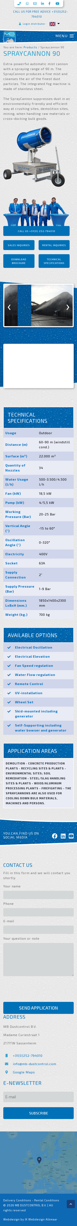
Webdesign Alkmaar (42, 1219)
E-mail (8, 921)
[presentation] (9, 305)
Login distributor (31, 23)
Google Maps (19, 1072)
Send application (38, 1007)
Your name (12, 886)
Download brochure (18, 261)
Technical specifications (54, 261)
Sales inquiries (19, 245)
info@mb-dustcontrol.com (29, 1064)
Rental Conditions (46, 1200)
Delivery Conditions (17, 1200)
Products (30, 47)
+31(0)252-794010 (23, 1055)
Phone (8, 903)
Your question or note (21, 938)
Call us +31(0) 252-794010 (36, 231)
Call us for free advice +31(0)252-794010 (40, 14)
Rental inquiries (54, 245)
